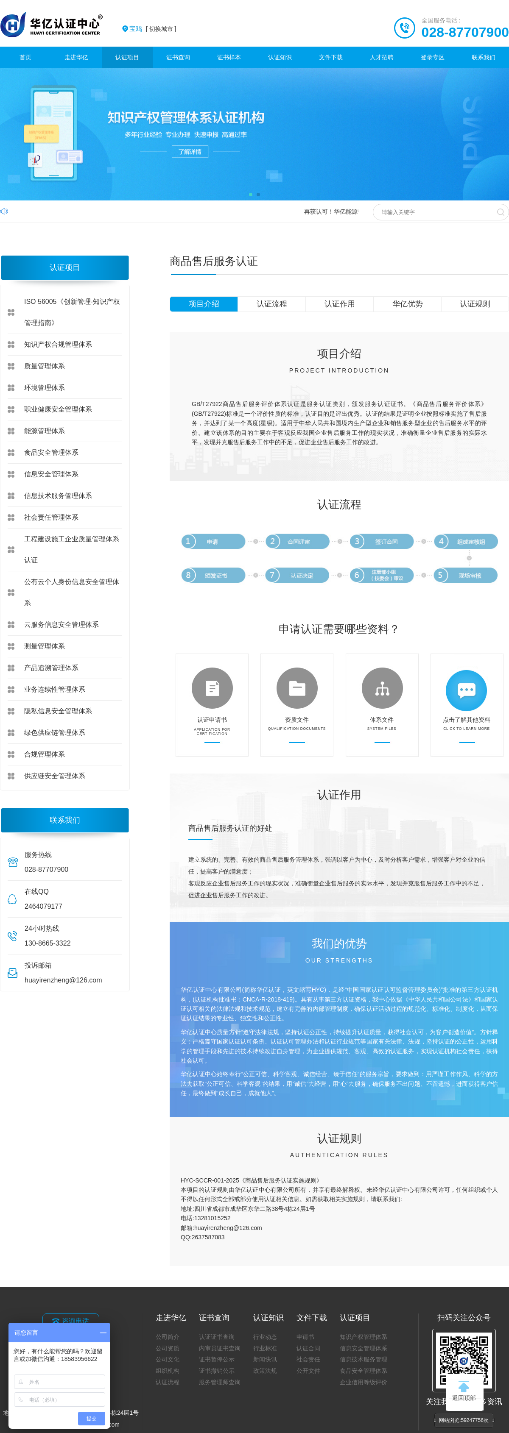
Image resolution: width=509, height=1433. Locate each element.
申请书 (305, 1336)
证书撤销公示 (217, 1370)
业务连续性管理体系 (54, 689)
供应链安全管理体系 (54, 775)
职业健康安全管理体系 (58, 409)
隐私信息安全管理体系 (58, 711)
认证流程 (272, 304)
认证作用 (339, 304)
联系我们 (483, 57)
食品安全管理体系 (51, 452)
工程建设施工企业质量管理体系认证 (71, 549)
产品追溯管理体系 (51, 667)
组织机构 (167, 1370)
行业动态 (265, 1336)
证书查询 (178, 57)
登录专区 (433, 57)
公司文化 (167, 1359)
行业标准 (265, 1348)
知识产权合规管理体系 (58, 344)
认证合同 (308, 1348)
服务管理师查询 (220, 1382)
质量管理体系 (44, 366)
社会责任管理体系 (51, 517)
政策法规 (265, 1370)
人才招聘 (382, 57)
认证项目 (127, 57)
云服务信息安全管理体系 (61, 624)
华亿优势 (407, 304)
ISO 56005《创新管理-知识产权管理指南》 (72, 312)
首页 (25, 57)
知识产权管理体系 (363, 1336)
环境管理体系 (44, 387)
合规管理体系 (44, 754)
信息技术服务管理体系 (58, 495)
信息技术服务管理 (363, 1359)
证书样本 (229, 57)
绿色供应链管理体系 (54, 732)
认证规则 (475, 304)
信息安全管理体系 (51, 474)
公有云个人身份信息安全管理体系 (71, 592)
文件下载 (331, 57)
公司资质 (167, 1348)
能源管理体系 (44, 430)
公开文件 (308, 1370)
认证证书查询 (217, 1336)
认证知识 (280, 57)
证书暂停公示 (217, 1359)
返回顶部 (464, 1391)
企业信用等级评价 (363, 1382)
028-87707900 (465, 32)
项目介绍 (204, 304)
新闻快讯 (265, 1359)
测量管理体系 (44, 646)
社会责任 (308, 1359)
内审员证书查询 (220, 1348)
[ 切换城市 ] (152, 28)
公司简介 (167, 1336)
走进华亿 (76, 57)
